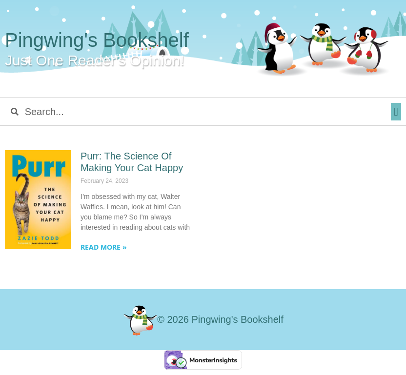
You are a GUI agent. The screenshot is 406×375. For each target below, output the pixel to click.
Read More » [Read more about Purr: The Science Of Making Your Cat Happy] (104, 247)
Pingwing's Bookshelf (97, 40)
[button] (396, 111)
